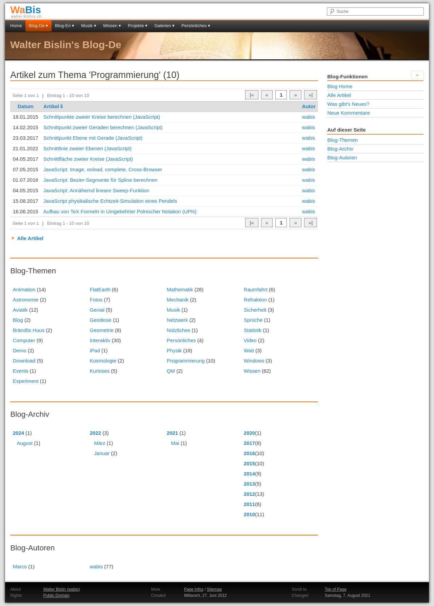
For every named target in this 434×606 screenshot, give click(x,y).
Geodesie (101, 320)
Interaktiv (100, 340)
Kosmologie (103, 361)
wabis (308, 117)
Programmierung (186, 361)
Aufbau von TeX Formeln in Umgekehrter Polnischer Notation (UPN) (120, 211)
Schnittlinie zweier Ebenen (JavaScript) (87, 148)
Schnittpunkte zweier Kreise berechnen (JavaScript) (101, 117)
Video (250, 340)
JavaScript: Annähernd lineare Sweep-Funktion (96, 190)
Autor (309, 106)
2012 (249, 494)
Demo (19, 350)
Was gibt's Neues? (348, 104)
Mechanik (178, 299)
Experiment (26, 381)
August (25, 443)
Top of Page (336, 589)
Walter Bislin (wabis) (61, 589)
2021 (172, 433)
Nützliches (178, 330)
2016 (249, 453)
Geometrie (102, 330)
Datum (26, 106)
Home (16, 25)
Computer (24, 340)
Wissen (252, 371)
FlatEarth (100, 289)
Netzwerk (177, 320)
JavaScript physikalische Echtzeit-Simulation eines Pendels (110, 201)
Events (20, 371)
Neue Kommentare (348, 113)
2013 (249, 484)
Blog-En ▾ (64, 25)
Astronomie (26, 299)
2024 (18, 433)
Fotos (96, 299)
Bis (25, 9)
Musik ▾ (88, 25)
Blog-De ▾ (38, 25)
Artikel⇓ (53, 106)
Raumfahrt (256, 289)
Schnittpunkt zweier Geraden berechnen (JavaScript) (103, 127)
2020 (249, 433)
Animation (24, 289)
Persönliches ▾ (195, 25)
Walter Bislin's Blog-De (65, 44)
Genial (97, 310)
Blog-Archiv (340, 149)
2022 (95, 433)
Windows (254, 361)
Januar (102, 453)
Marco (20, 566)
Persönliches (181, 340)
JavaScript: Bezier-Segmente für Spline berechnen (100, 180)
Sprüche (253, 320)
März (99, 443)
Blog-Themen (342, 140)
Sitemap (214, 589)
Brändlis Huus (28, 330)
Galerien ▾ (164, 25)
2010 (249, 514)
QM (171, 371)
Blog (18, 320)
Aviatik (20, 310)
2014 (249, 473)
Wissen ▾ (112, 25)
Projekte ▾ (137, 25)
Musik (173, 310)
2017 (249, 443)
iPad (95, 350)
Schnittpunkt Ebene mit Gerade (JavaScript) (93, 138)
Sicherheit (255, 310)
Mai (175, 443)
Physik (174, 350)
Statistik (253, 330)
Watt (249, 350)
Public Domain (56, 595)
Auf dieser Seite (346, 130)
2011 (249, 504)
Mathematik (180, 289)
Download (24, 361)
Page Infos (193, 589)
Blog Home (339, 86)
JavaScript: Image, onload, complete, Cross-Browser (102, 169)
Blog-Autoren (342, 157)
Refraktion (255, 299)
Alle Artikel (30, 238)
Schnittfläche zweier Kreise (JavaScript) (88, 159)
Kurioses (100, 371)
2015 (249, 463)
